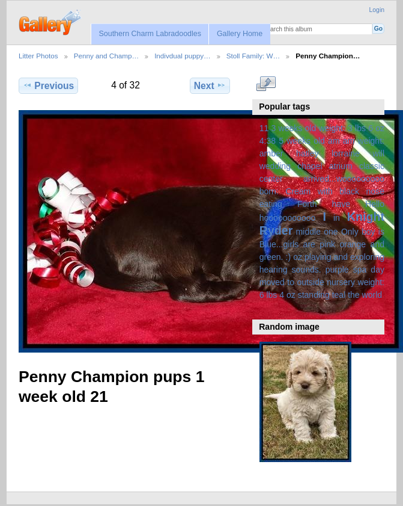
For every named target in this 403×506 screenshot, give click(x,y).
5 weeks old (302, 141)
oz (297, 257)
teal (339, 295)
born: (269, 191)
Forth (307, 204)
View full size (266, 84)
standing (314, 295)
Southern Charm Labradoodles (149, 33)
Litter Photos (38, 56)
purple (337, 269)
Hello (374, 204)
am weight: (363, 141)
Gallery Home (239, 33)
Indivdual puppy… (182, 56)
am (334, 141)
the (354, 295)
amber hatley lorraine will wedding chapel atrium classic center (321, 166)
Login (376, 10)
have (341, 204)
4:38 (267, 141)
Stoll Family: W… (253, 56)
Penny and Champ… (106, 56)
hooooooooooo (287, 218)
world (372, 295)
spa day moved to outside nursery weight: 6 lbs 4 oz (321, 282)
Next (210, 85)
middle (308, 231)
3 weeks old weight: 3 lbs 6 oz (328, 128)
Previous (48, 85)
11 (264, 128)
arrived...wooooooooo (343, 179)
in (336, 218)
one (331, 231)
